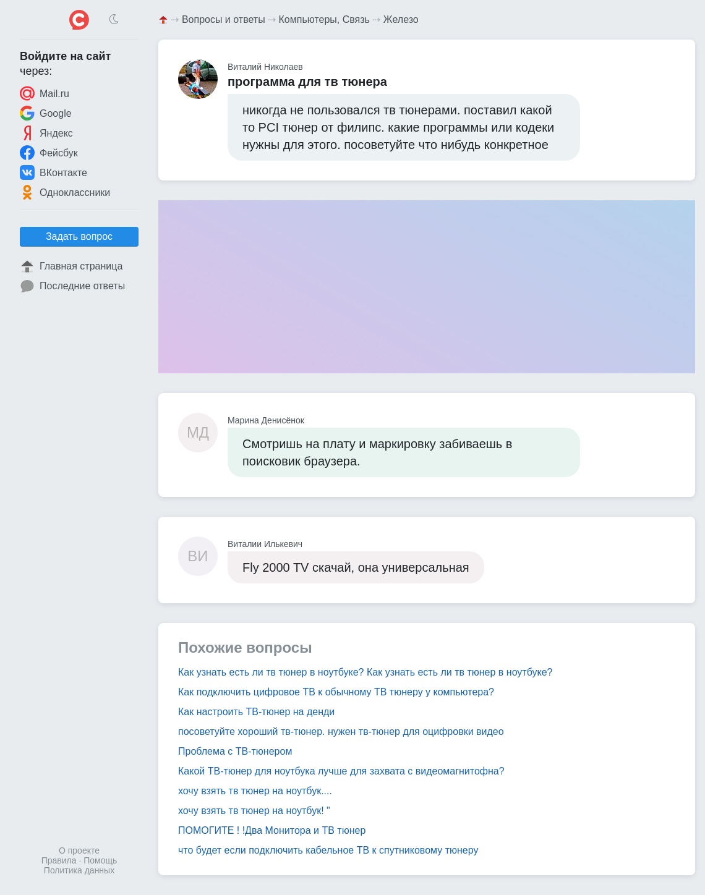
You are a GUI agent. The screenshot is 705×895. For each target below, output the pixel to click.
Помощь (100, 860)
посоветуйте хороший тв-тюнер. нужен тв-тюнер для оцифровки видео (341, 731)
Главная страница (71, 266)
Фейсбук (49, 152)
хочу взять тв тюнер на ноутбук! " (254, 810)
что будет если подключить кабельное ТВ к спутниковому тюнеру (328, 850)
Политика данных (79, 870)
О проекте (79, 850)
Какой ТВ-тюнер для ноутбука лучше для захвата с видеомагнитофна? (341, 771)
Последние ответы (72, 286)
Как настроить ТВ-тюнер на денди (256, 711)
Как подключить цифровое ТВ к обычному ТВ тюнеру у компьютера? (336, 692)
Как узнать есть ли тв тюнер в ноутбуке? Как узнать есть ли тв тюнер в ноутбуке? (365, 672)
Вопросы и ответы (223, 19)
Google (46, 113)
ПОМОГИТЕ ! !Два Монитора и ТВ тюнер (271, 830)
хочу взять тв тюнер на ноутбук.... (255, 791)
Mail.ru (44, 93)
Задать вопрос (79, 236)
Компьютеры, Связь (324, 19)
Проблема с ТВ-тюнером (235, 751)
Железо (401, 19)
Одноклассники (65, 192)
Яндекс (46, 132)
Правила (59, 860)
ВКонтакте (53, 172)
